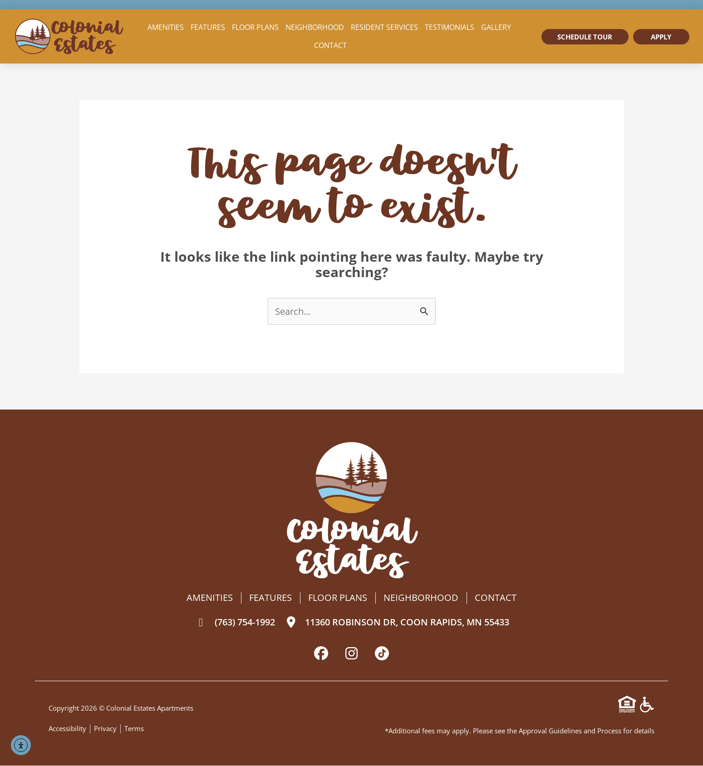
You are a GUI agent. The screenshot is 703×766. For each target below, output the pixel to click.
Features (208, 27)
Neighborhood (314, 27)
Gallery (496, 27)
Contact (330, 45)
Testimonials (449, 27)
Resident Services (384, 27)
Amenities (165, 27)
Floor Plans (255, 27)
